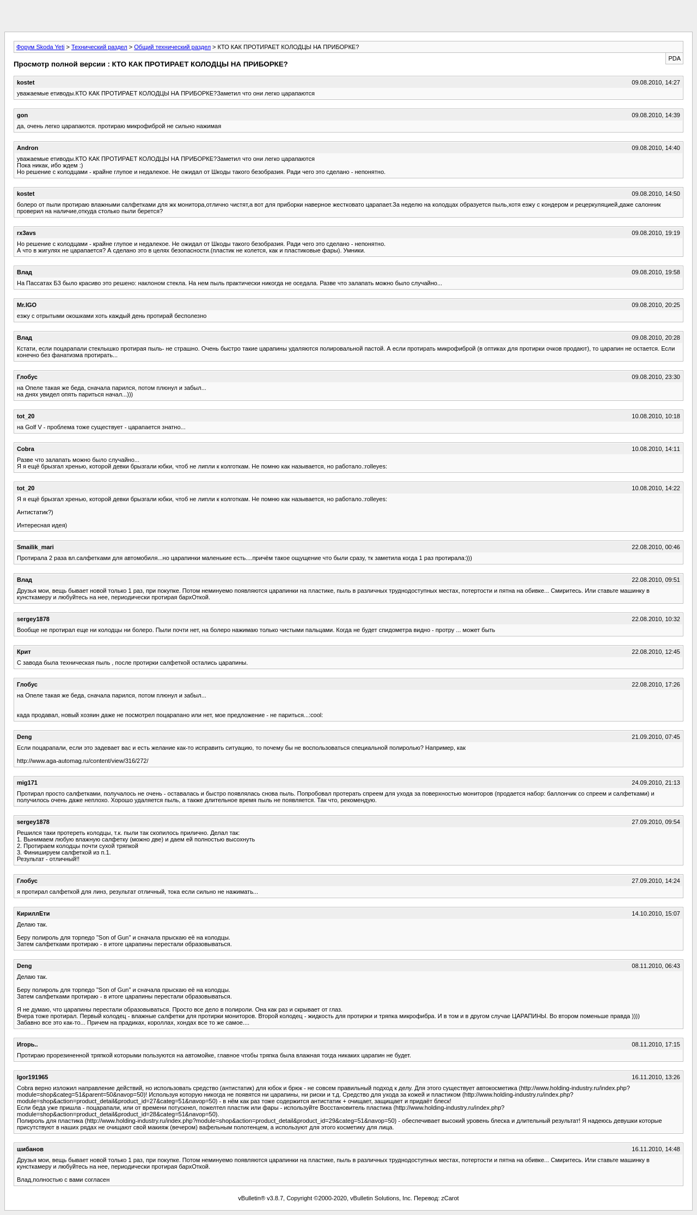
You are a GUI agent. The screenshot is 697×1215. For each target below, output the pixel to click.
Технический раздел (99, 47)
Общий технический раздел (172, 47)
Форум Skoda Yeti (40, 47)
